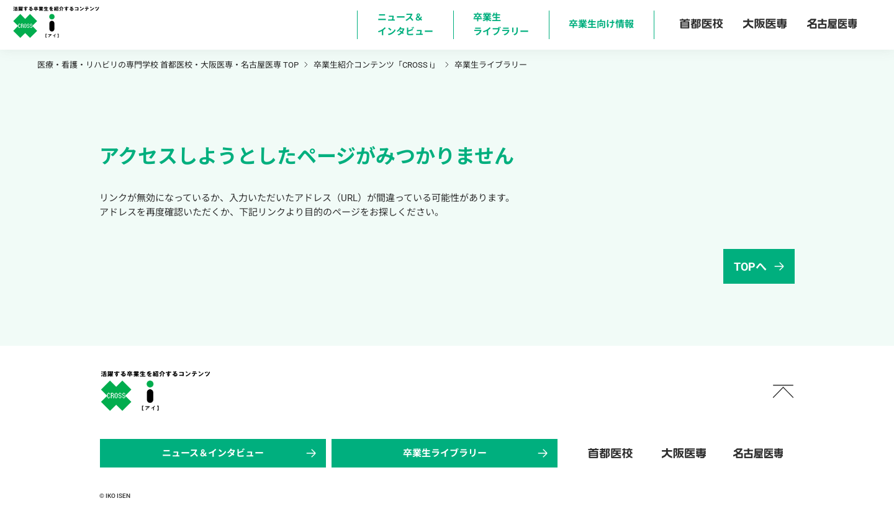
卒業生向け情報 (601, 24)
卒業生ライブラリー (477, 453)
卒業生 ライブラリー (501, 24)
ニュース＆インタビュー (240, 453)
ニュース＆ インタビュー (405, 24)
